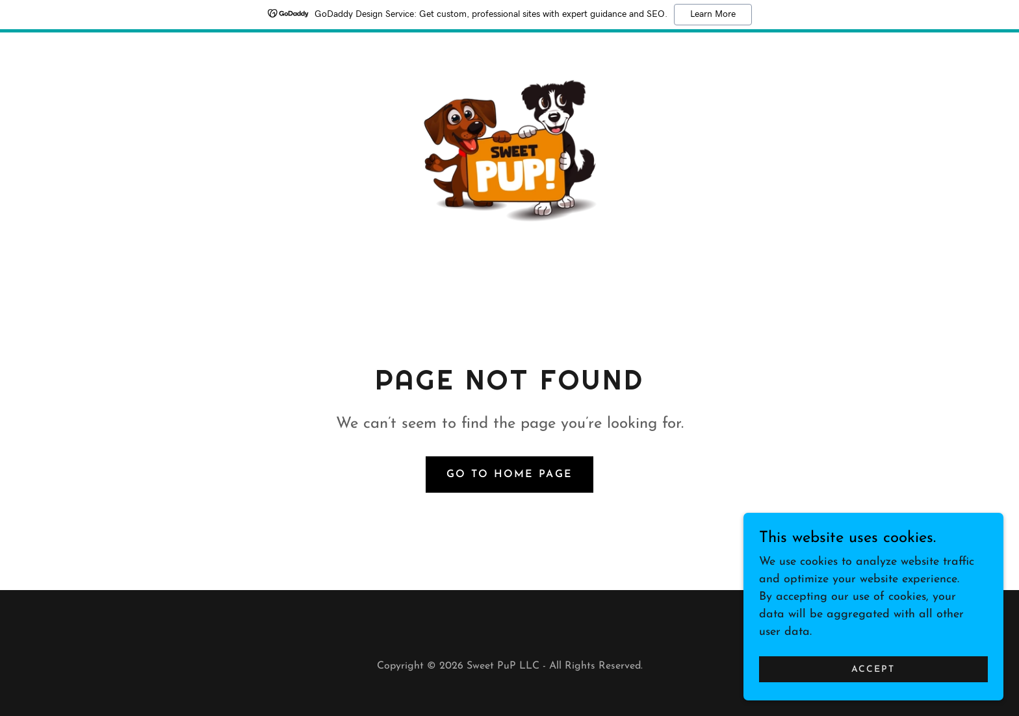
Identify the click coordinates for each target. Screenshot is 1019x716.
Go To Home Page (509, 480)
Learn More (713, 14)
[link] (510, 151)
